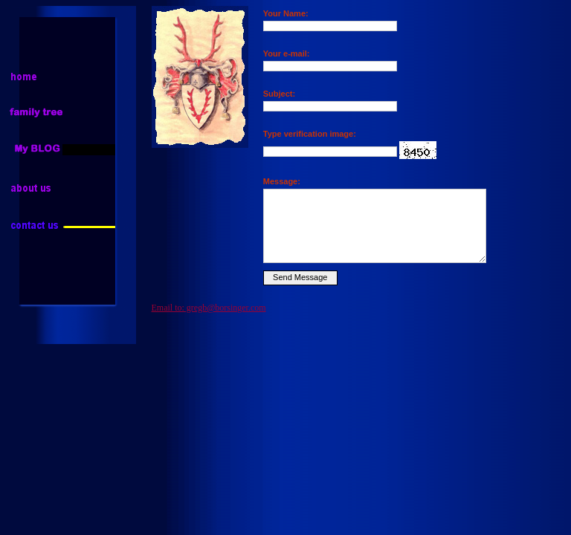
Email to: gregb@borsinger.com (209, 307)
